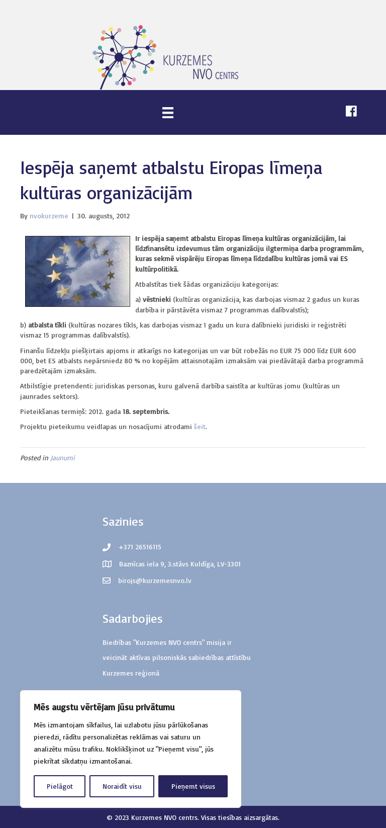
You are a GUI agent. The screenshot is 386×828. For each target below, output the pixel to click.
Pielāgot (60, 786)
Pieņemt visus (193, 786)
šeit (200, 426)
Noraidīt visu (122, 786)
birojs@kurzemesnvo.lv (154, 580)
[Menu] (167, 112)
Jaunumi (62, 457)
